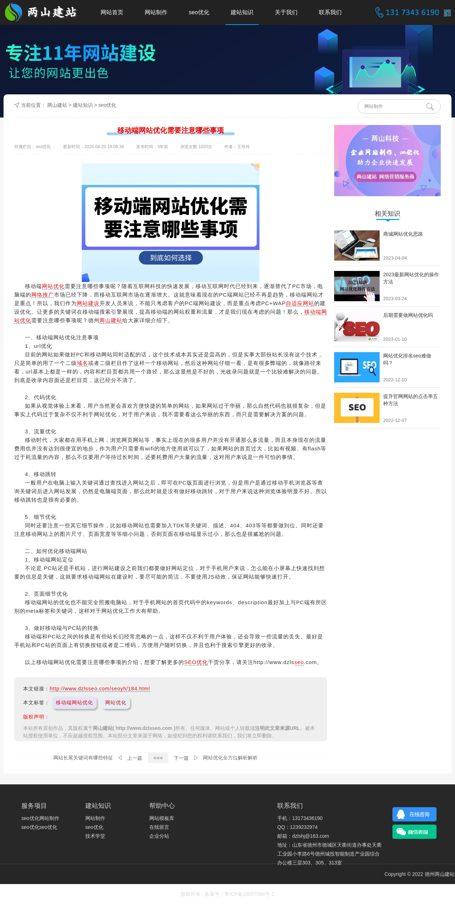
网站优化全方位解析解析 (230, 758)
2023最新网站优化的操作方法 (411, 278)
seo (299, 662)
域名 (82, 363)
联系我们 (330, 12)
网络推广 (42, 295)
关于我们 (286, 12)
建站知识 (242, 12)
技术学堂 (95, 836)
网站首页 (112, 12)
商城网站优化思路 (403, 234)
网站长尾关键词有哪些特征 (83, 758)
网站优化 (53, 286)
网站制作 (156, 12)
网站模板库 (161, 818)
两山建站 (57, 105)
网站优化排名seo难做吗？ (407, 359)
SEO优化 (196, 662)
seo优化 (199, 12)
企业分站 (159, 836)
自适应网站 (300, 303)
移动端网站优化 (74, 702)
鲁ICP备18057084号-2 (249, 894)
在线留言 (159, 827)
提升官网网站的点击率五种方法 (410, 399)
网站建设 (88, 303)
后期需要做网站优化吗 (408, 315)
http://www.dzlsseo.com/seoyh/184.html (100, 688)
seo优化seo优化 (39, 827)
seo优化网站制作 (40, 818)
